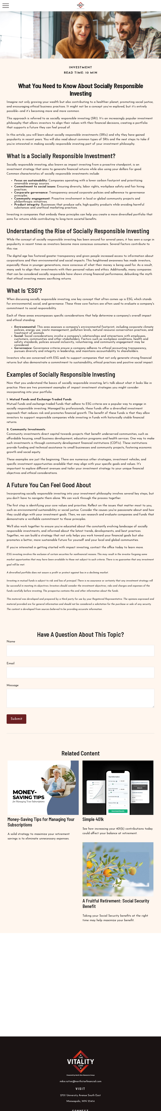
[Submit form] (16, 719)
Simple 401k (93, 819)
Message (13, 685)
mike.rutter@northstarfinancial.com (80, 1081)
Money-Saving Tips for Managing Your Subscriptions (41, 821)
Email (10, 663)
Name (11, 641)
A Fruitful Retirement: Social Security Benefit (115, 903)
